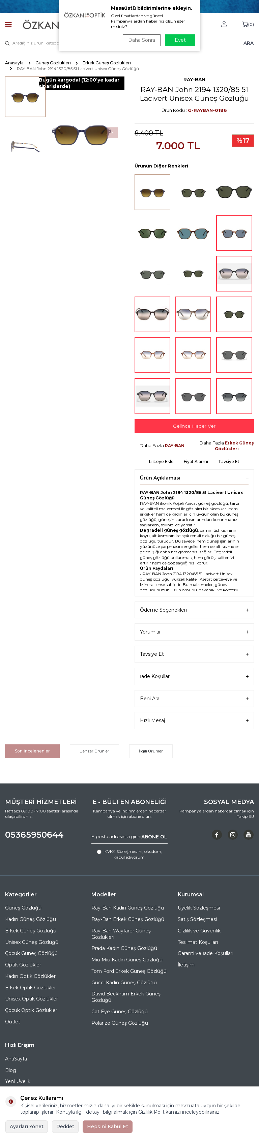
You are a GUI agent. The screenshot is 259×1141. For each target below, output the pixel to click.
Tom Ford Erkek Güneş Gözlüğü (129, 971)
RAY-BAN (194, 79)
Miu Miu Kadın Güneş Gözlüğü (127, 960)
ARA (248, 43)
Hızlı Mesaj (194, 721)
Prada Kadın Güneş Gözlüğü (124, 949)
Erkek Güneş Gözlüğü (30, 931)
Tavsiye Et (228, 461)
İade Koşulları (194, 676)
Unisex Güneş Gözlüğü (31, 942)
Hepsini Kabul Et (107, 1126)
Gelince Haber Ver (194, 426)
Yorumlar (194, 632)
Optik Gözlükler (23, 965)
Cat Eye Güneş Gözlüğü (119, 1012)
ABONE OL (154, 837)
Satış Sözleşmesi (197, 919)
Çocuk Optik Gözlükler (31, 1010)
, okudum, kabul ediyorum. (129, 854)
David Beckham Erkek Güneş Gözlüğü (126, 997)
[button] (112, 132)
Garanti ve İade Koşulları (205, 954)
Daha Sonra (140, 40)
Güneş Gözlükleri (53, 62)
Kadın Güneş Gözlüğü (30, 919)
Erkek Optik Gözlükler (30, 988)
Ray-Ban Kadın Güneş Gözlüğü (127, 908)
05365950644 (34, 835)
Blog (10, 1070)
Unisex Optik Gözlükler (31, 999)
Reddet (65, 1126)
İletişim (186, 965)
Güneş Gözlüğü (23, 908)
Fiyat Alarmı (196, 461)
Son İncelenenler (32, 750)
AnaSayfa (16, 1059)
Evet (180, 40)
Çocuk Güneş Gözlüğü (31, 954)
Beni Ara (194, 699)
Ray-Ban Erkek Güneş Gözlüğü (127, 919)
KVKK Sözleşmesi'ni (123, 851)
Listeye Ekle (161, 461)
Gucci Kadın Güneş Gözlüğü (124, 983)
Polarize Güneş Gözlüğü (119, 1023)
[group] (81, 133)
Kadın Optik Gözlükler (30, 976)
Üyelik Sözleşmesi (199, 908)
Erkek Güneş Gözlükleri (107, 62)
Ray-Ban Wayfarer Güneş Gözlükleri (121, 934)
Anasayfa (14, 62)
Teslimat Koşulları (198, 942)
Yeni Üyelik (17, 1082)
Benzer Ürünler (94, 750)
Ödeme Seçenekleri (194, 610)
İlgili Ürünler (151, 750)
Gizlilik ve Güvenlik (199, 931)
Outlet (12, 1022)
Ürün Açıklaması (194, 478)
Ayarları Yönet (27, 1126)
